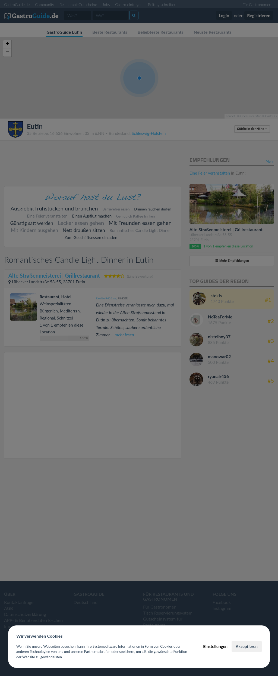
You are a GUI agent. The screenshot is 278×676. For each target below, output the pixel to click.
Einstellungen (215, 646)
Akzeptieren (247, 646)
